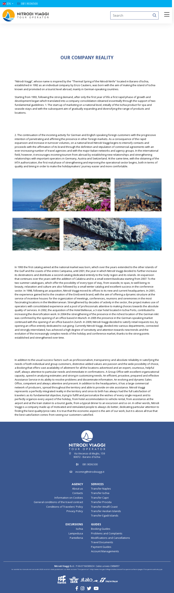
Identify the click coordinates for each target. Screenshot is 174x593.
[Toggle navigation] (168, 14)
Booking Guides (100, 529)
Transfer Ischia (100, 493)
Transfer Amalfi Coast (104, 506)
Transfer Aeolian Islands (106, 511)
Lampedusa (76, 533)
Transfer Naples (101, 488)
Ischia (79, 529)
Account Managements (105, 551)
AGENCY (77, 484)
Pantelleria (76, 538)
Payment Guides (101, 547)
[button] (8, 3)
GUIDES (96, 524)
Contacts (77, 493)
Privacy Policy (75, 511)
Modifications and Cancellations (110, 538)
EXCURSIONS (74, 524)
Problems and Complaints (106, 533)
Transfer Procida (101, 502)
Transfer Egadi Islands (104, 515)
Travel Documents (102, 542)
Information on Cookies (68, 497)
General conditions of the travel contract (58, 502)
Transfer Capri (100, 497)
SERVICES (97, 484)
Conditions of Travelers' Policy (64, 506)
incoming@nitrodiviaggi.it (89, 472)
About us (77, 488)
